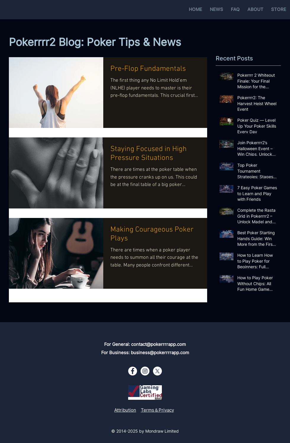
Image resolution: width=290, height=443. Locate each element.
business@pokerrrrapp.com (160, 352)
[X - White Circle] (157, 371)
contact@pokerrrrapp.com (158, 344)
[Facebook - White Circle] (132, 371)
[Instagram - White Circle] (145, 371)
